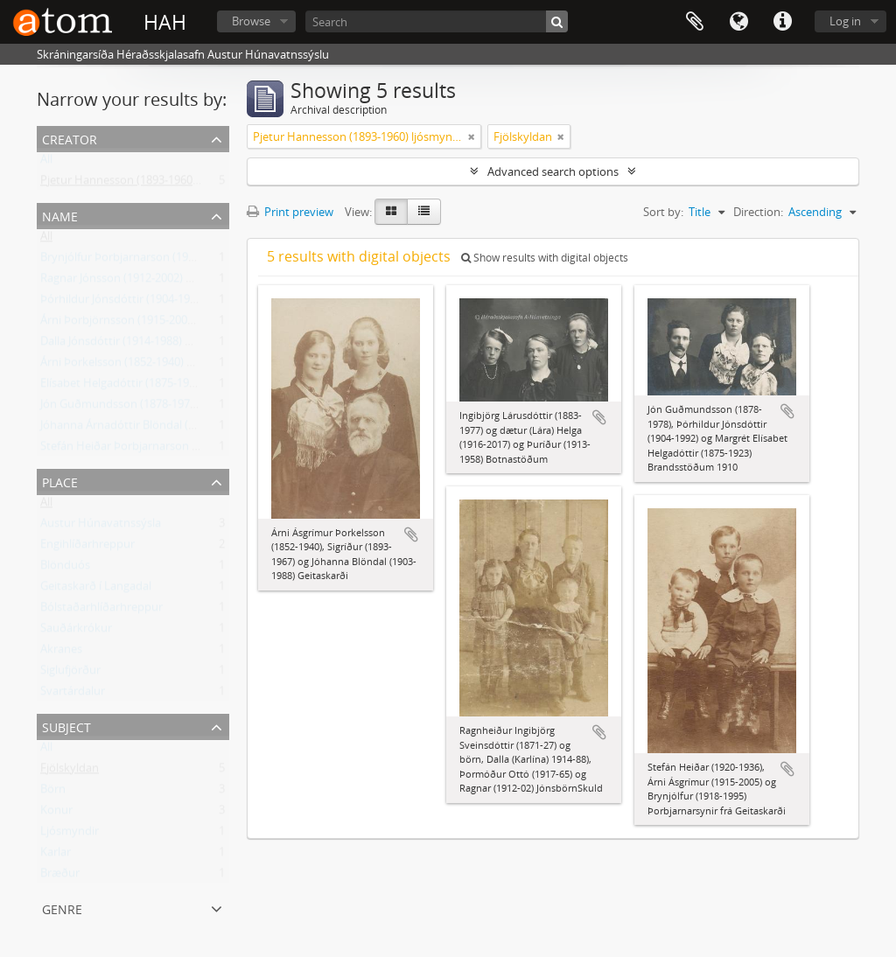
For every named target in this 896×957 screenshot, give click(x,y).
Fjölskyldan (69, 771)
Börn (53, 792)
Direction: (758, 212)
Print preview (290, 212)
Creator (69, 138)
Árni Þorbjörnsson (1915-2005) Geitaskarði (149, 324)
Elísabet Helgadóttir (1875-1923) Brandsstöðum (162, 387)
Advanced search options (553, 171)
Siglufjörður (70, 673)
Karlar (55, 855)
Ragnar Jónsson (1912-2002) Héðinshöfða (146, 282)
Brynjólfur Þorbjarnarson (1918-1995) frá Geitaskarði (175, 261)
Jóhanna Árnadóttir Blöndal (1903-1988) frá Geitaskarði (181, 429)
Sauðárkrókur (76, 631)
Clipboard (695, 22)
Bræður (60, 876)
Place (60, 480)
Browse (251, 21)
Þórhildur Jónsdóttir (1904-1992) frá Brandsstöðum (171, 303)
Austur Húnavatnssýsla (100, 526)
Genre (62, 907)
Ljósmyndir (69, 834)
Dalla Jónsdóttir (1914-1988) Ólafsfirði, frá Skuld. (162, 345)
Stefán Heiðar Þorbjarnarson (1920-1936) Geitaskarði (176, 450)
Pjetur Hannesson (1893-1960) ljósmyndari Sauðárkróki (183, 184)
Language (738, 22)
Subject (66, 725)
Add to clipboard (411, 534)
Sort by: (663, 212)
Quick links (782, 22)
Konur (56, 813)
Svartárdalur (72, 694)
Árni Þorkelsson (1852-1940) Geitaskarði (142, 366)
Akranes (61, 652)
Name (60, 215)
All (46, 163)
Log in (845, 21)
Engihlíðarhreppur (87, 547)
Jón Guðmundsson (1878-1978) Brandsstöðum (160, 408)
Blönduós (65, 568)
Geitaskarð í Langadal (95, 589)
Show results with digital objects (544, 257)
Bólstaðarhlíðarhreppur (101, 610)
